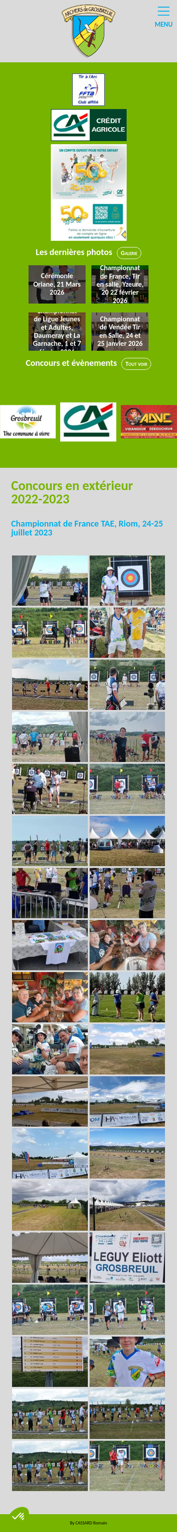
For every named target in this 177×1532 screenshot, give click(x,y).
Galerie (129, 253)
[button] (18, 1517)
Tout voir (136, 364)
